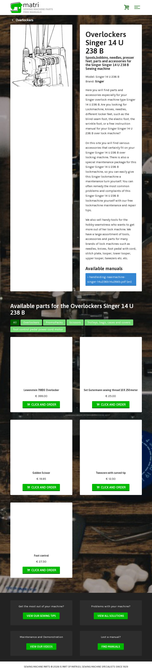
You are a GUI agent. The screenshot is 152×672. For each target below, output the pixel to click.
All (15, 322)
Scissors (75, 322)
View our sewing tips (41, 615)
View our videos (41, 646)
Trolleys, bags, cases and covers (108, 322)
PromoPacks (54, 322)
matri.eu (76, 666)
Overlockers (21, 20)
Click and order (41, 404)
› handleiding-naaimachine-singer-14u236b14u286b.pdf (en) (109, 279)
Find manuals (110, 646)
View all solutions (111, 615)
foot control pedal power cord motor (38, 329)
